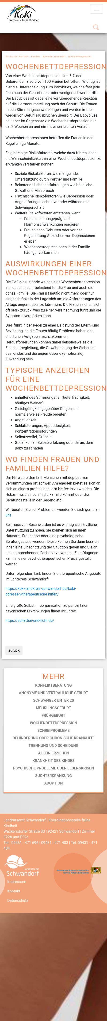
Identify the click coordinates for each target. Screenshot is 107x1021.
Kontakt (13, 891)
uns (8, 515)
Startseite (23, 56)
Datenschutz (17, 900)
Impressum (16, 881)
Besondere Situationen (53, 56)
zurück (13, 650)
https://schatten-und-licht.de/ (29, 620)
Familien (35, 56)
